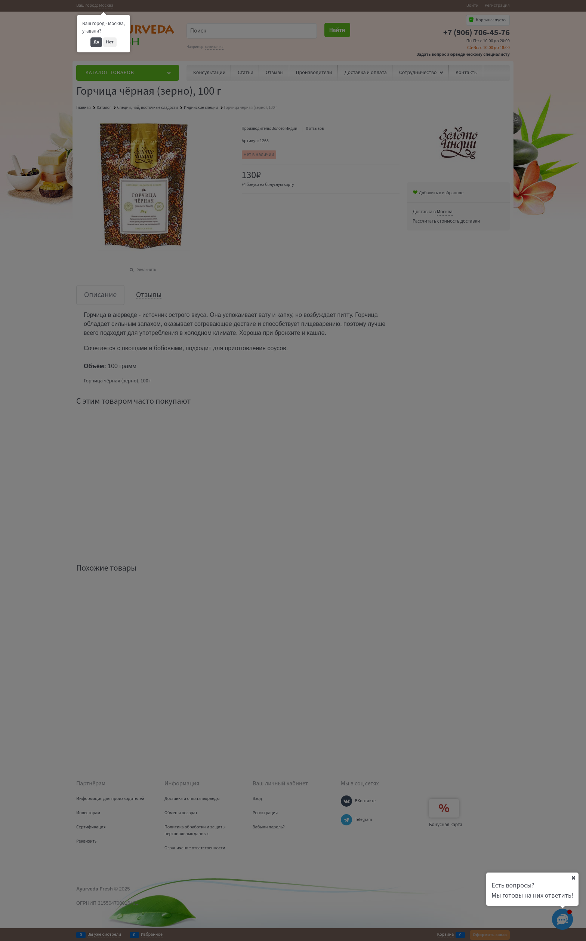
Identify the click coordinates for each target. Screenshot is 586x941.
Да (96, 42)
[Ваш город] (573, 878)
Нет (110, 42)
